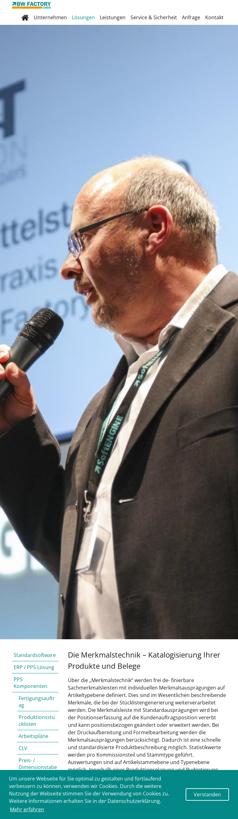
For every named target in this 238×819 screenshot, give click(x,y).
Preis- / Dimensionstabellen (38, 767)
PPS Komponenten (30, 683)
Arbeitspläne (33, 736)
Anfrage (191, 17)
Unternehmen (50, 17)
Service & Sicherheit (153, 17)
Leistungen (113, 17)
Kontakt (214, 17)
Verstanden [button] (207, 794)
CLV (23, 748)
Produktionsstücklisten (37, 720)
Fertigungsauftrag (37, 701)
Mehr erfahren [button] (27, 809)
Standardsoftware (35, 655)
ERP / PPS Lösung (34, 667)
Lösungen (83, 17)
